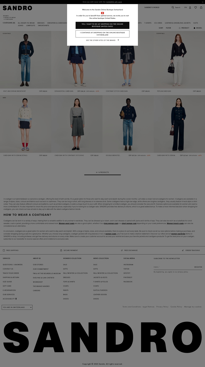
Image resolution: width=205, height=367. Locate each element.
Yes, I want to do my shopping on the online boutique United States (102, 25)
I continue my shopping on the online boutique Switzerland (102, 34)
